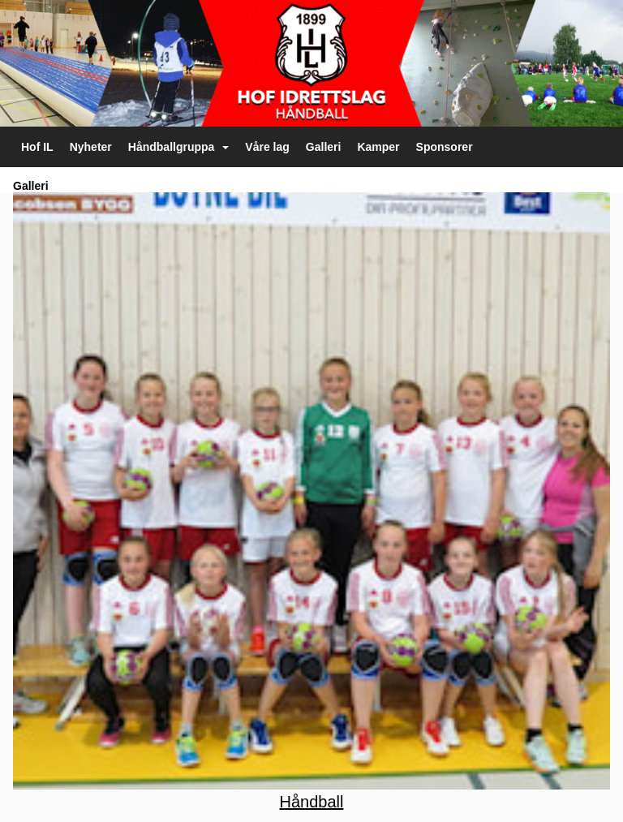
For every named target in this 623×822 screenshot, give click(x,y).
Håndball (312, 802)
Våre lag (267, 146)
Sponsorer (444, 146)
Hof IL (37, 146)
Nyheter (91, 146)
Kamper (378, 146)
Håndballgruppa (179, 146)
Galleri (324, 146)
